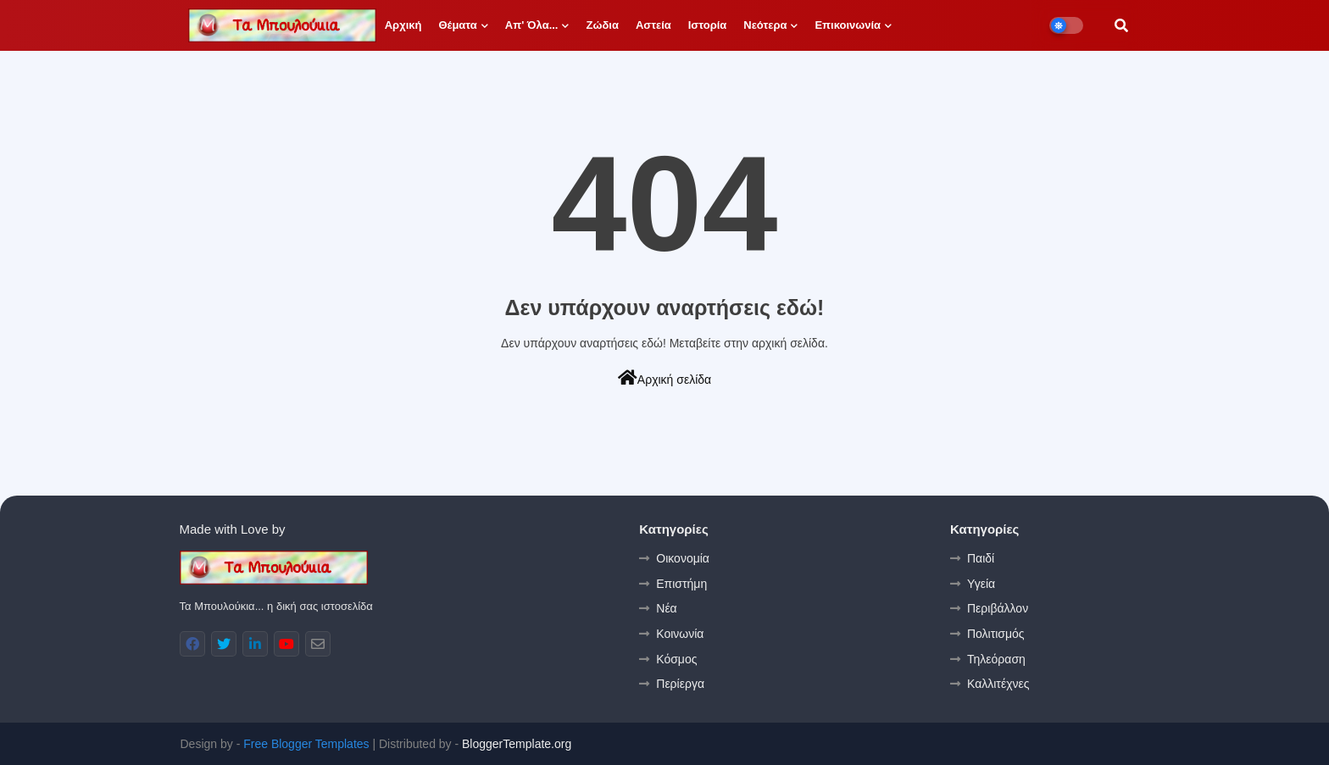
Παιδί (980, 558)
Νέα (666, 608)
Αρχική (403, 25)
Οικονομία (682, 558)
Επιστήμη (681, 583)
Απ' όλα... (532, 25)
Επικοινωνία (848, 25)
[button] (1121, 25)
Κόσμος (676, 659)
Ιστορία (707, 25)
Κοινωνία (679, 633)
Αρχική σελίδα (664, 377)
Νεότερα (765, 25)
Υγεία (981, 583)
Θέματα (457, 25)
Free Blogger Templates (306, 744)
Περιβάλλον (997, 608)
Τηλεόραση (996, 659)
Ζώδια (602, 25)
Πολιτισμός (996, 633)
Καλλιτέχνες (998, 683)
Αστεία (653, 25)
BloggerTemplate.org (516, 744)
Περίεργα (680, 683)
